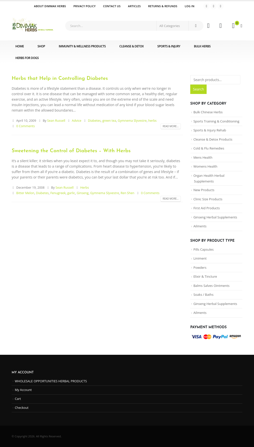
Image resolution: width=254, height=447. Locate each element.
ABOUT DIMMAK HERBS (50, 6)
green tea (109, 121)
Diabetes (94, 121)
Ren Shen (127, 193)
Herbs (84, 187)
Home (19, 46)
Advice (76, 121)
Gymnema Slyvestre (132, 121)
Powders (199, 267)
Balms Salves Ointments (211, 285)
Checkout (22, 408)
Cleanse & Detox (131, 46)
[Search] (195, 26)
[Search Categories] (173, 26)
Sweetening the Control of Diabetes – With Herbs (71, 150)
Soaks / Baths (203, 294)
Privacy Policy (84, 6)
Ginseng (83, 193)
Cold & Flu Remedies (208, 148)
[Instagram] (220, 6)
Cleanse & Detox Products (212, 139)
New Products (203, 190)
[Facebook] (206, 6)
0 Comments (25, 126)
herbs (152, 121)
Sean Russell (56, 121)
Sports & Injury (168, 46)
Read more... (171, 126)
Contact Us (112, 6)
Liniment (200, 258)
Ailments (200, 226)
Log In (189, 6)
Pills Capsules (203, 249)
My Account (23, 390)
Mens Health (203, 157)
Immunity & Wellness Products (82, 46)
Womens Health (205, 166)
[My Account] (208, 26)
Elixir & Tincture (205, 276)
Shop (41, 46)
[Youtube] (213, 6)
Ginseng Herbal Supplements (215, 217)
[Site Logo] (33, 26)
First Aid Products (206, 208)
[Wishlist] (220, 26)
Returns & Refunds (162, 6)
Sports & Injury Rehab (209, 130)
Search (198, 89)
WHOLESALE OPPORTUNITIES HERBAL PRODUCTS (51, 381)
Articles (134, 6)
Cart (18, 399)
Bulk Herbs (202, 46)
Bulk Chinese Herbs (208, 112)
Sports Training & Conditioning (216, 121)
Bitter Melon (25, 193)
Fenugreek (58, 193)
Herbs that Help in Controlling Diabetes (60, 78)
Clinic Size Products (207, 199)
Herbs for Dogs (27, 58)
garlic (71, 193)
